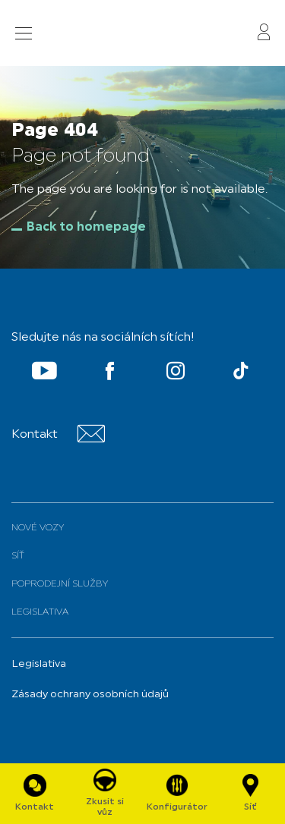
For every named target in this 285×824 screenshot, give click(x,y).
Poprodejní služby (59, 584)
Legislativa (39, 612)
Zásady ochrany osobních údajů (90, 694)
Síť (17, 556)
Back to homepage (86, 228)
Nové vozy (37, 528)
